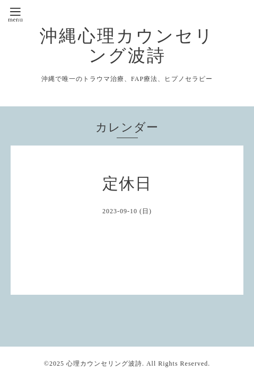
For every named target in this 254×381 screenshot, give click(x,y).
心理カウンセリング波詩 (104, 363)
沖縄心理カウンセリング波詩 (127, 45)
